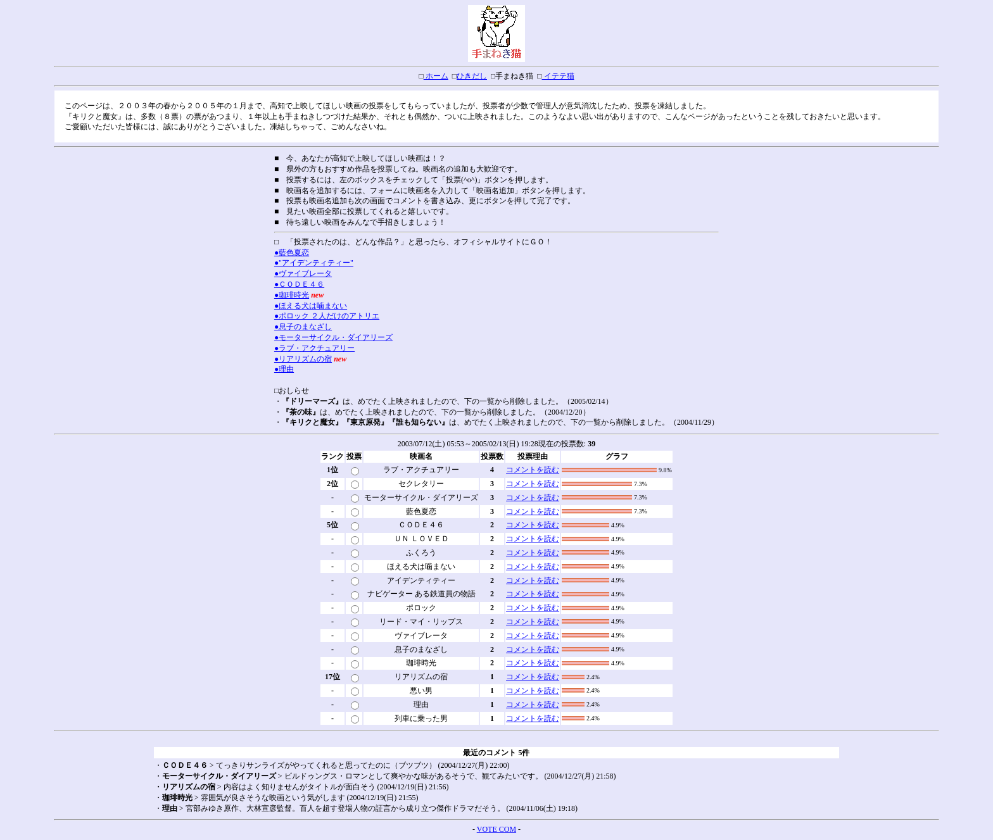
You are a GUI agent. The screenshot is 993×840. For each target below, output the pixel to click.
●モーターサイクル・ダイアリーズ (333, 337)
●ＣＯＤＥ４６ (299, 284)
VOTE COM (496, 829)
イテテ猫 (558, 76)
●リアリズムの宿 (303, 358)
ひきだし (472, 76)
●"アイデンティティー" (313, 262)
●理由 (284, 369)
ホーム (436, 76)
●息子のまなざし (303, 326)
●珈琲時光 (291, 295)
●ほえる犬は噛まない (310, 305)
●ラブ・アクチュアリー (314, 348)
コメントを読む (532, 469)
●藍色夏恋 (291, 252)
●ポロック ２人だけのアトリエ (326, 315)
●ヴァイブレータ (303, 273)
